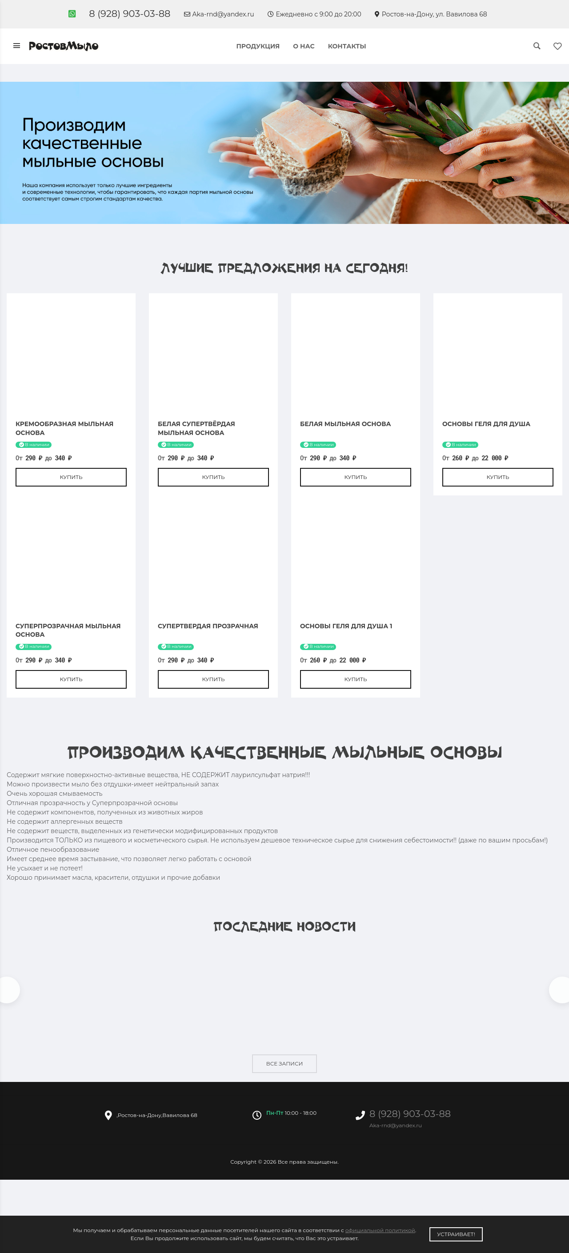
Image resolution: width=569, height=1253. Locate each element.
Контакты (347, 46)
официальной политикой (380, 1230)
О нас (303, 46)
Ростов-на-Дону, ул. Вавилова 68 (431, 14)
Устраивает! (456, 1234)
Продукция (258, 46)
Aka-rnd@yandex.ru (219, 14)
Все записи (284, 1064)
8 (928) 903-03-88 (129, 13)
